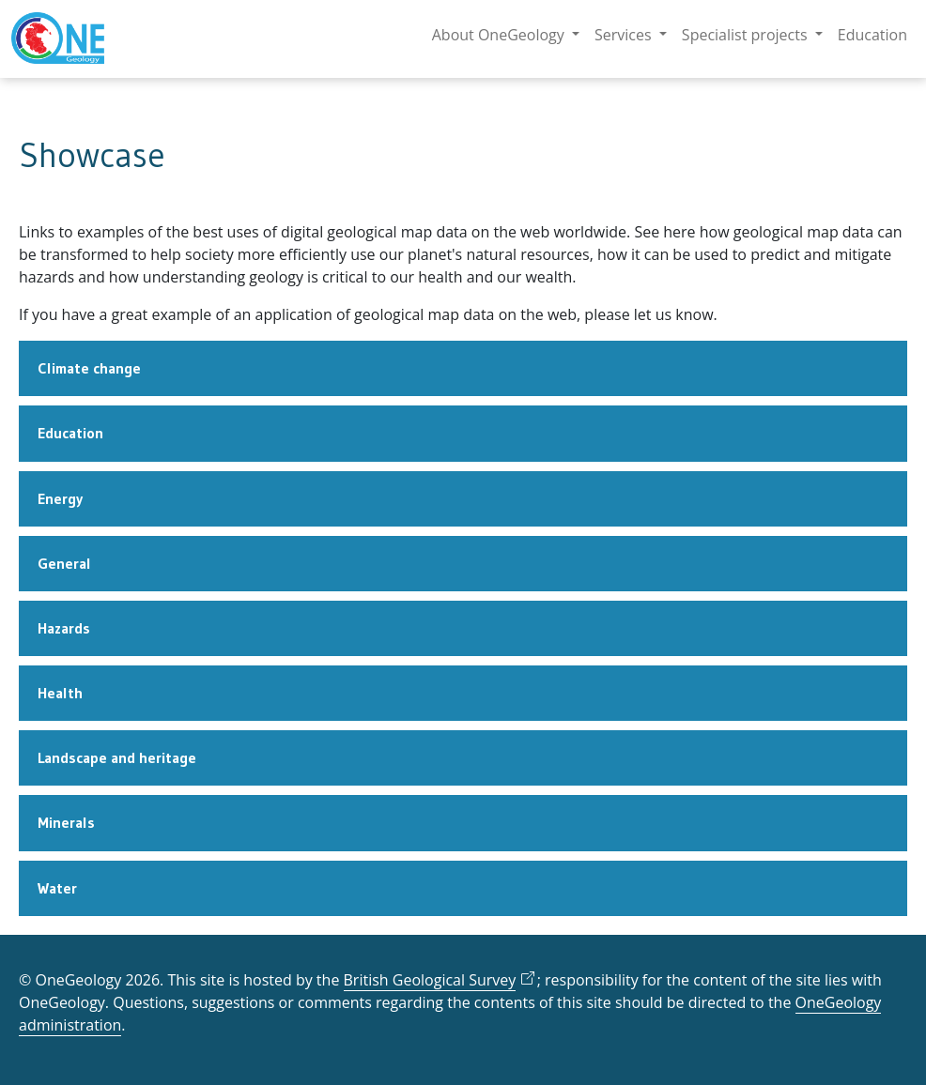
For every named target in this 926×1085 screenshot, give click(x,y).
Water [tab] (57, 888)
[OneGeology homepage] (57, 39)
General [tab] (64, 563)
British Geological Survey (430, 980)
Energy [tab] (60, 498)
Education (872, 34)
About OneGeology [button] (500, 34)
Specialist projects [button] (746, 34)
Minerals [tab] (66, 822)
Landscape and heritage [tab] (117, 757)
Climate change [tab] (89, 368)
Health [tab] (60, 692)
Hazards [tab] (64, 628)
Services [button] (625, 34)
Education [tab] (70, 432)
